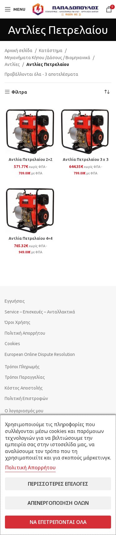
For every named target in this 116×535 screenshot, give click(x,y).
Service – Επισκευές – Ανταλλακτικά (40, 311)
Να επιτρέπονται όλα (58, 522)
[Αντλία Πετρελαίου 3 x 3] (86, 129)
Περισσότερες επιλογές (58, 483)
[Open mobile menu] (15, 9)
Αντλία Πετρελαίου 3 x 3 (85, 159)
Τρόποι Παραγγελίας (25, 377)
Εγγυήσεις (15, 301)
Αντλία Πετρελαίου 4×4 (30, 238)
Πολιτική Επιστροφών (26, 398)
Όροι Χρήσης (17, 322)
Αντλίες (12, 64)
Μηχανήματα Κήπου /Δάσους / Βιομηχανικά (47, 57)
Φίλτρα (19, 92)
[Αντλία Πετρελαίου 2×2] (31, 129)
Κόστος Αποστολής (24, 388)
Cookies (12, 343)
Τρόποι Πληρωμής (22, 366)
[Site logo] (66, 8)
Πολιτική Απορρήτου (25, 333)
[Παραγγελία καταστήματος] (106, 92)
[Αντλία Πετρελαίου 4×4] (31, 208)
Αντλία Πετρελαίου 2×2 (30, 159)
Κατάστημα (50, 50)
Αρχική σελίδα (18, 50)
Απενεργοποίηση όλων (58, 503)
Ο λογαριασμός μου (24, 410)
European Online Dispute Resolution (40, 354)
